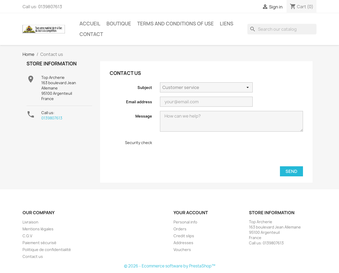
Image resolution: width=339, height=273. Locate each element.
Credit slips (183, 235)
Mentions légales (38, 228)
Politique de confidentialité (47, 249)
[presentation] (195, 150)
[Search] (281, 29)
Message (143, 116)
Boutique (118, 23)
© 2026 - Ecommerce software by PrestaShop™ (169, 266)
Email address (139, 101)
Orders (179, 228)
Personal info (185, 222)
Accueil (89, 23)
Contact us (33, 256)
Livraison (30, 222)
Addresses (183, 242)
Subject (144, 87)
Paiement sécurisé (39, 242)
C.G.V (27, 235)
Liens (226, 23)
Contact (91, 34)
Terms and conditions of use (175, 23)
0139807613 (51, 117)
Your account (190, 213)
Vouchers (182, 249)
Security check (138, 142)
